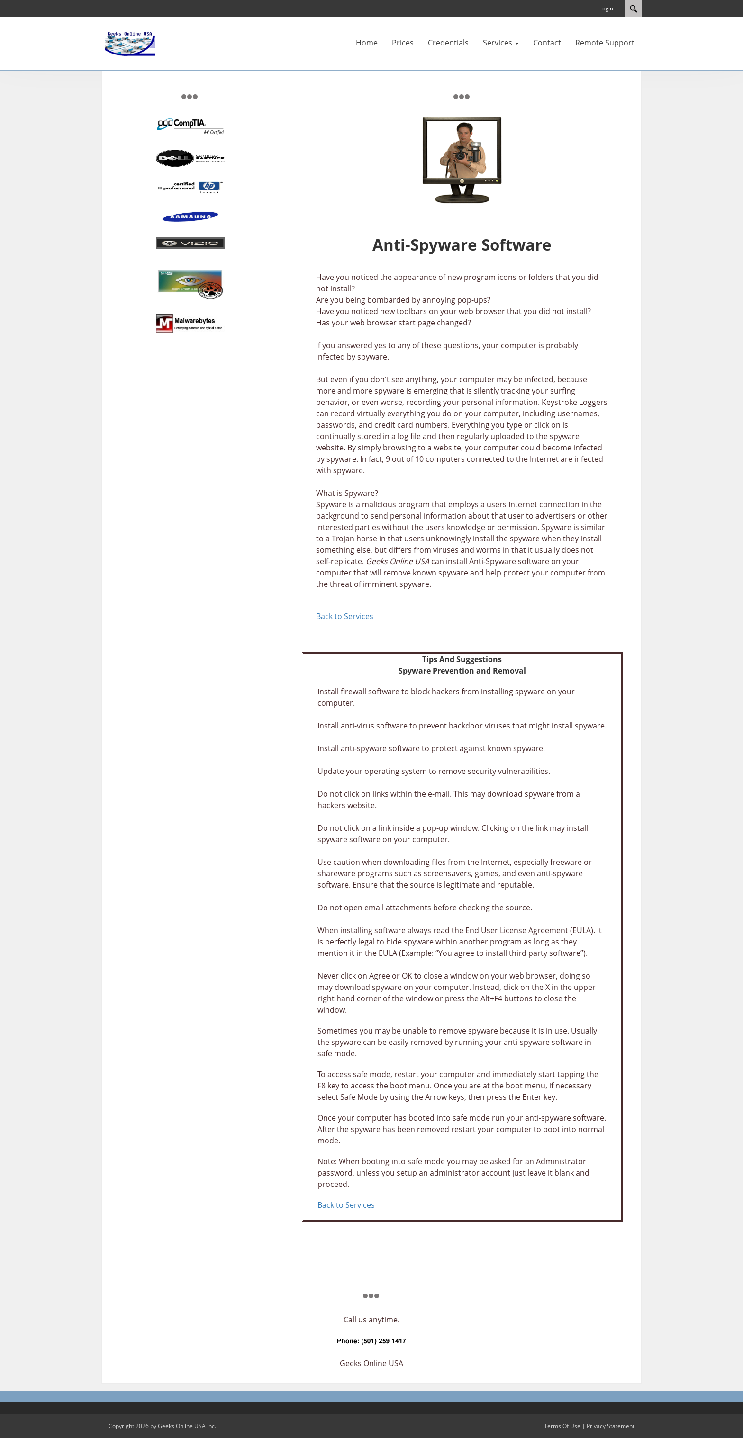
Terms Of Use (562, 1426)
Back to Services (344, 616)
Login (606, 8)
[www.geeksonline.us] (129, 42)
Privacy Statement (610, 1426)
